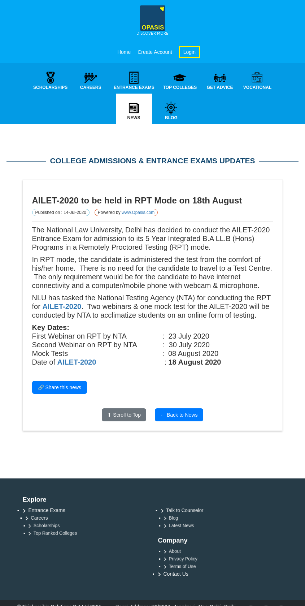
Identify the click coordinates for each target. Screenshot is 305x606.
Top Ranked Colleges (59, 533)
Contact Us (176, 574)
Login (189, 52)
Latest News (187, 525)
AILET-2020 (61, 307)
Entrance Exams (48, 510)
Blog (180, 518)
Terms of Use (188, 566)
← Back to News (178, 415)
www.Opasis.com (138, 212)
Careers (43, 517)
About (182, 551)
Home (124, 52)
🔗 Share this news (60, 388)
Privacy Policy (189, 558)
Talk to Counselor (188, 510)
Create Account (155, 52)
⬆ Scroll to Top (124, 415)
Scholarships (52, 525)
